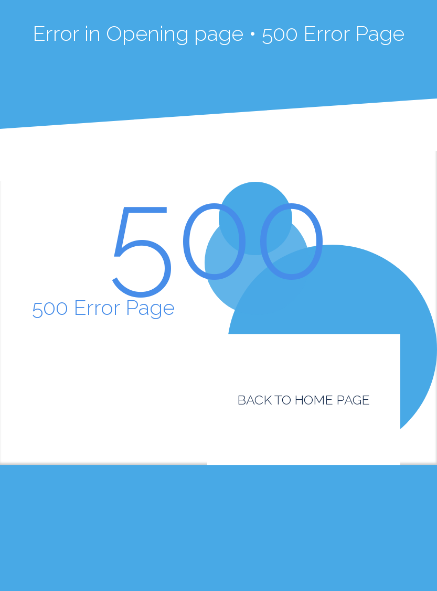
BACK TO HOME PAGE (303, 400)
